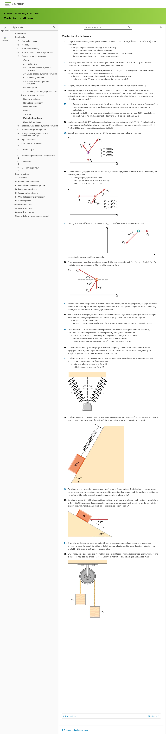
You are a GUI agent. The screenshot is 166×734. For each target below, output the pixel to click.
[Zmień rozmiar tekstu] (161, 27)
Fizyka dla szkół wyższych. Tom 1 (22, 13)
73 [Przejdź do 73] (65, 62)
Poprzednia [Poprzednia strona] (69, 716)
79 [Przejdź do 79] (65, 133)
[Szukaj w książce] (105, 27)
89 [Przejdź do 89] (65, 489)
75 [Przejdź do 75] (65, 85)
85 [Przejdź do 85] (65, 329)
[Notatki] (5, 39)
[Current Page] (35, 118)
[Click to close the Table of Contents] (5, 29)
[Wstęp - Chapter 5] (37, 60)
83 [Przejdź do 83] (65, 303)
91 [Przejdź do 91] (65, 543)
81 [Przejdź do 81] (65, 223)
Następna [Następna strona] (154, 716)
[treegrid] (34, 124)
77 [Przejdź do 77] (65, 104)
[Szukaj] (129, 27)
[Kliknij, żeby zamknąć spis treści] (54, 27)
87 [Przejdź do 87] (65, 358)
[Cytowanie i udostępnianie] (111, 730)
